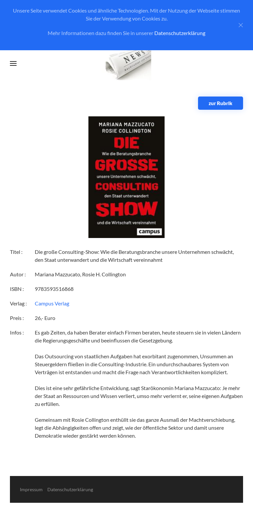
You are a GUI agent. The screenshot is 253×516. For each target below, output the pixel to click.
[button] (13, 63)
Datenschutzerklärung (179, 33)
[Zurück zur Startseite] (126, 63)
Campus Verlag (52, 303)
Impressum (31, 489)
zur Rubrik (220, 103)
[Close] (240, 25)
